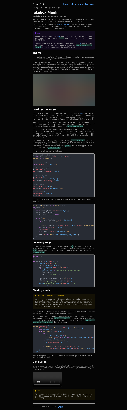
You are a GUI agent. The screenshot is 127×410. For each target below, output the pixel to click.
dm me (78, 43)
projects (73, 4)
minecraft (43, 8)
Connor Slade (39, 4)
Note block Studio (63, 25)
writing (80, 4)
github (92, 4)
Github (60, 407)
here (58, 36)
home (65, 4)
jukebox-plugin (54, 8)
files (86, 4)
